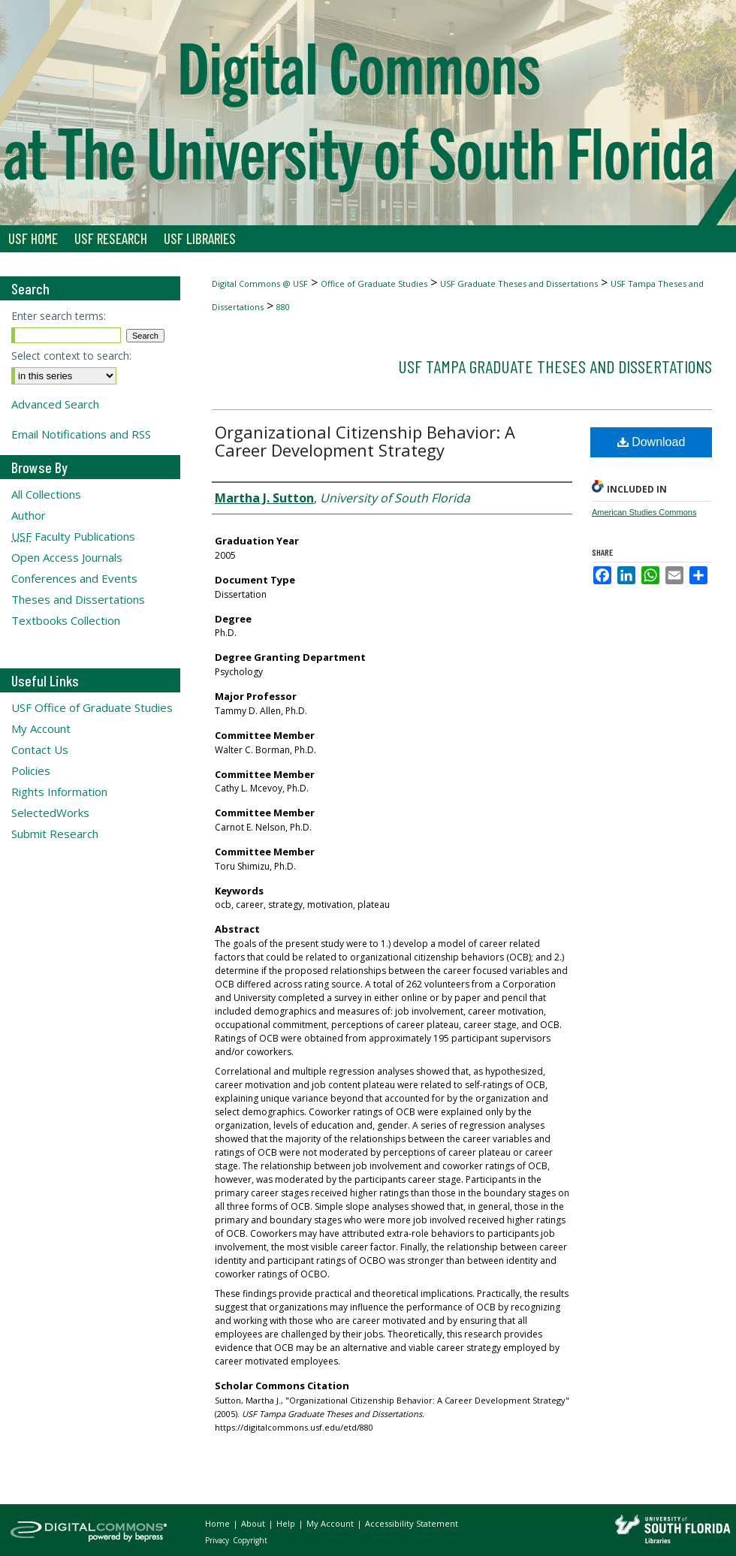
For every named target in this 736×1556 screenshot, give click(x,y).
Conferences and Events (74, 578)
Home (218, 1523)
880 (283, 306)
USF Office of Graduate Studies (92, 707)
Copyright (250, 1540)
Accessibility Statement (411, 1523)
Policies (30, 770)
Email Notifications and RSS (81, 434)
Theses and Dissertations (78, 599)
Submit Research (54, 833)
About (254, 1523)
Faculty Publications (73, 536)
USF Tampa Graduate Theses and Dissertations (555, 366)
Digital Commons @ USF (260, 283)
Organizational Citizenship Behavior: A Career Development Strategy (365, 441)
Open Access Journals (66, 557)
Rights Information (59, 791)
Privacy (218, 1540)
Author (28, 515)
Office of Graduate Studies (374, 283)
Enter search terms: (58, 316)
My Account (41, 728)
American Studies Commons (644, 512)
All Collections (46, 494)
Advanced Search (55, 404)
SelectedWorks (50, 812)
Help (286, 1523)
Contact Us (39, 749)
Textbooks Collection (65, 620)
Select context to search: (71, 355)
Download (651, 442)
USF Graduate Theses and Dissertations (519, 283)
